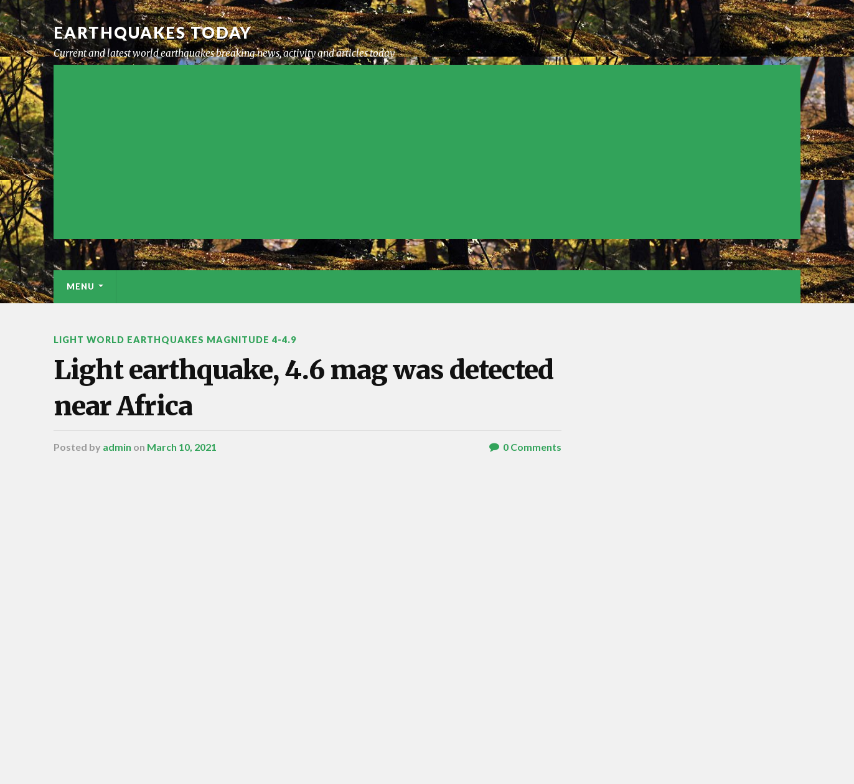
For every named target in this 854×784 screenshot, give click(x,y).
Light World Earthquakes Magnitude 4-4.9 (175, 339)
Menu (81, 286)
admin (117, 447)
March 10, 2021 (182, 447)
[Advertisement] (427, 152)
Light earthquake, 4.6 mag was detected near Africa (303, 387)
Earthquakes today (153, 32)
